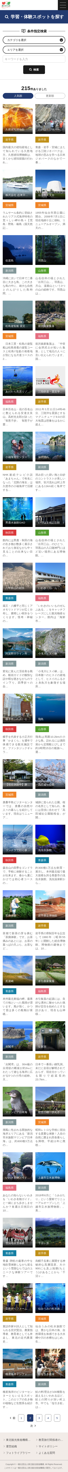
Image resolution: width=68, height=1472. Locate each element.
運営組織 (10, 1446)
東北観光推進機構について (18, 1440)
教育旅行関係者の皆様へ (50, 1440)
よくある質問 (45, 1453)
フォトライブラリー (16, 1453)
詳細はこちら (11, 105)
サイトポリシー (46, 1446)
